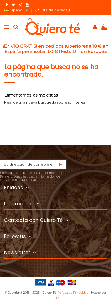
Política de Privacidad (72, 292)
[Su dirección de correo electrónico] (28, 164)
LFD (56, 298)
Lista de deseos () (53, 10)
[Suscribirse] (61, 164)
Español (16, 10)
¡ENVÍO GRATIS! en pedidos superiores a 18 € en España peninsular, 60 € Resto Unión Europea (55, 49)
